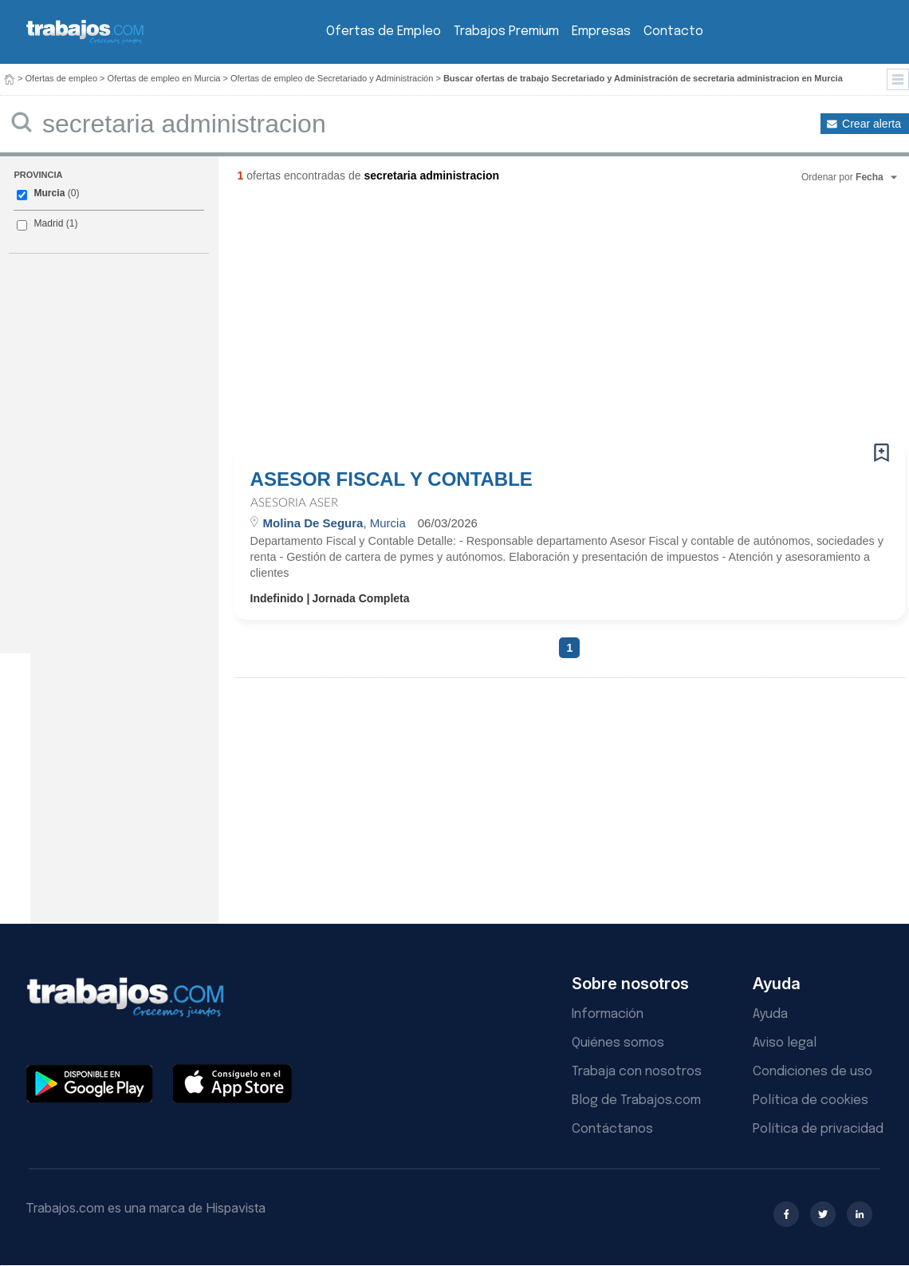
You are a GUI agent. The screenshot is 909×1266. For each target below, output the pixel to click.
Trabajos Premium (506, 31)
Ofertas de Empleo (383, 31)
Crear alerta (871, 123)
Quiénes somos (618, 1043)
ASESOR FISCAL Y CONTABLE (391, 479)
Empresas (601, 31)
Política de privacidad (818, 1129)
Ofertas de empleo (62, 78)
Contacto (673, 31)
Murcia (49, 193)
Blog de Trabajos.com (636, 1100)
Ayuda (770, 1014)
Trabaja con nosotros (637, 1072)
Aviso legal (785, 1043)
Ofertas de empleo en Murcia (164, 78)
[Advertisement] (429, 319)
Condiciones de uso (812, 1072)
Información (607, 1014)
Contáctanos (612, 1129)
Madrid (48, 223)
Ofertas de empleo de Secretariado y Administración (331, 78)
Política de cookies (810, 1100)
